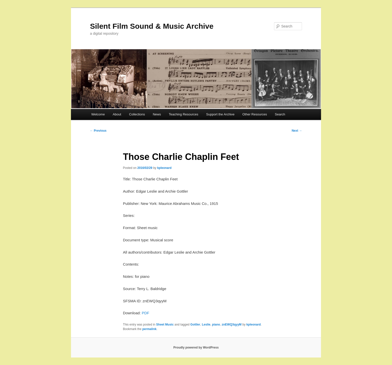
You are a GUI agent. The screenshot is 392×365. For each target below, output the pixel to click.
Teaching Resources (183, 114)
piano (216, 324)
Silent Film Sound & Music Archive (152, 26)
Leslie (206, 324)
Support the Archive (220, 114)
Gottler (195, 324)
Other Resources (254, 114)
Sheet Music (165, 324)
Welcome (98, 114)
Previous (98, 130)
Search (280, 114)
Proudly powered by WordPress (195, 347)
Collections (137, 114)
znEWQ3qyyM (232, 324)
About (117, 114)
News (157, 114)
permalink (149, 329)
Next (297, 130)
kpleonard (164, 168)
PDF (145, 313)
